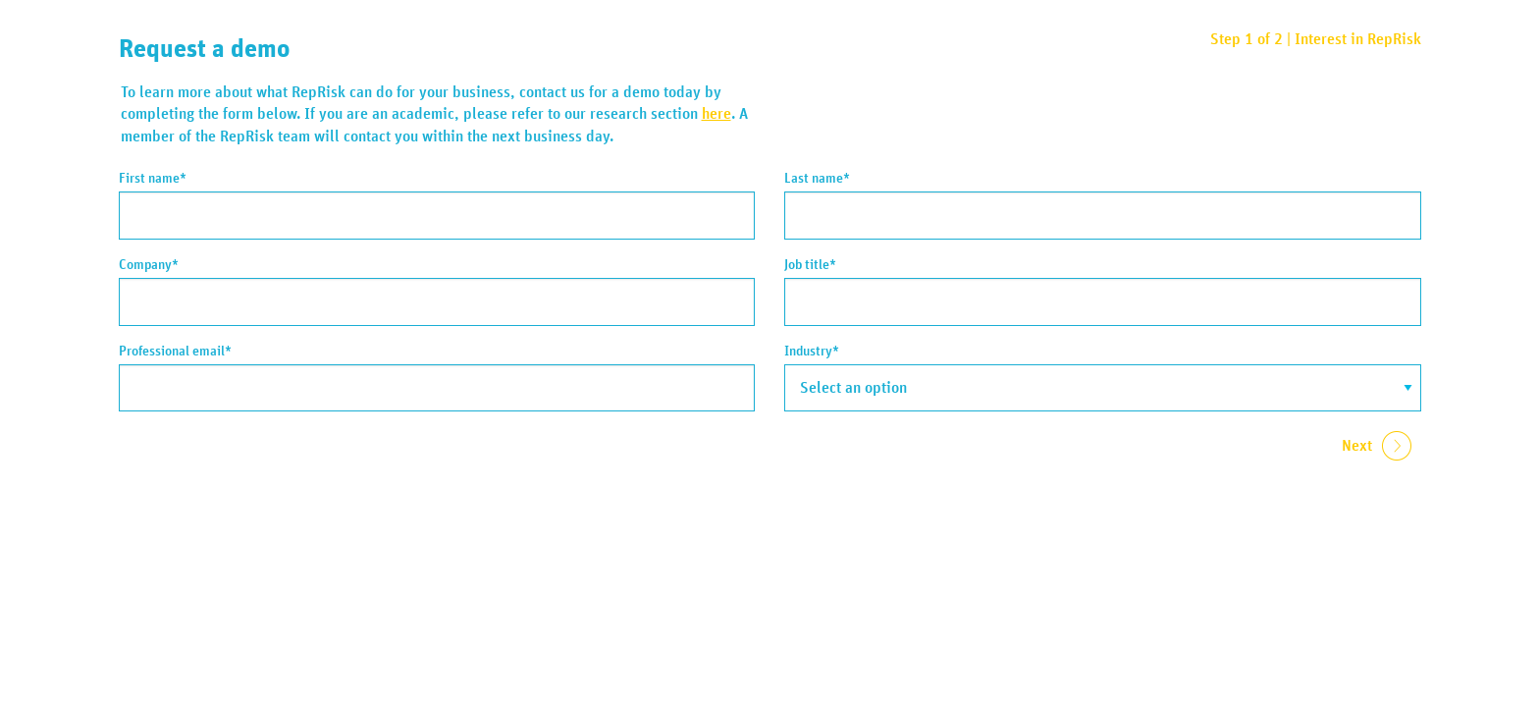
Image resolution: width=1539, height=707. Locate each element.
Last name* (817, 179)
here (716, 114)
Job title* (810, 265)
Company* (149, 265)
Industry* (811, 351)
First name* (152, 179)
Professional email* (175, 351)
